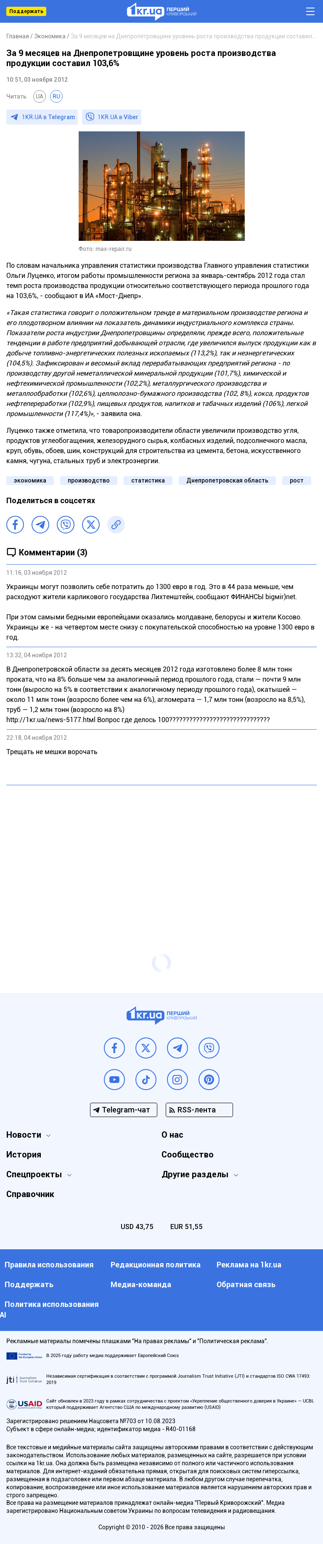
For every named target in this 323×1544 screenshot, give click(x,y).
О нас (172, 1135)
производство (89, 480)
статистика (148, 480)
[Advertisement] (161, 853)
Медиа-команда (141, 1284)
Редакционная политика (156, 1264)
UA (39, 96)
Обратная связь (246, 1284)
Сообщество (188, 1154)
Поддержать (26, 11)
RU (56, 96)
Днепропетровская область (227, 480)
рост (297, 480)
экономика (30, 480)
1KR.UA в (48, 117)
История (23, 1154)
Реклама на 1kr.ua (249, 1264)
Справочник (30, 1194)
